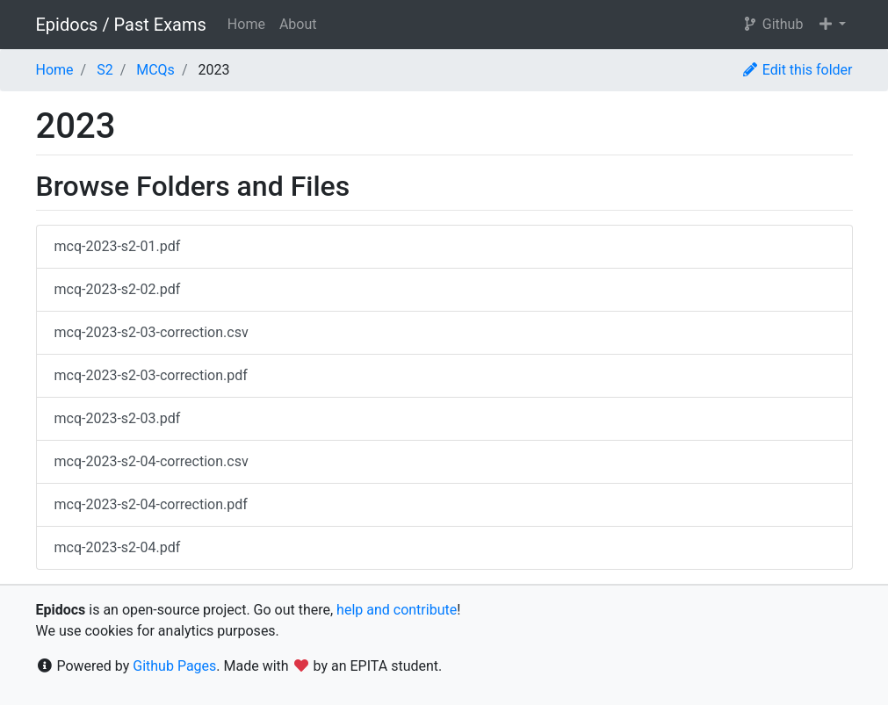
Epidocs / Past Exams (121, 24)
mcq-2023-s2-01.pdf (117, 246)
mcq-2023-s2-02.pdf (117, 289)
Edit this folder (797, 69)
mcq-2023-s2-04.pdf (117, 547)
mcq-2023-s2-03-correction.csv (151, 332)
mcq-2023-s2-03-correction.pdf (151, 375)
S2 (105, 69)
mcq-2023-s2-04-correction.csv (151, 461)
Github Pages (174, 666)
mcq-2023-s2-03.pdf (117, 418)
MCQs (155, 69)
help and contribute (396, 609)
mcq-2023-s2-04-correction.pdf (151, 504)
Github (772, 24)
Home (246, 24)
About (298, 24)
